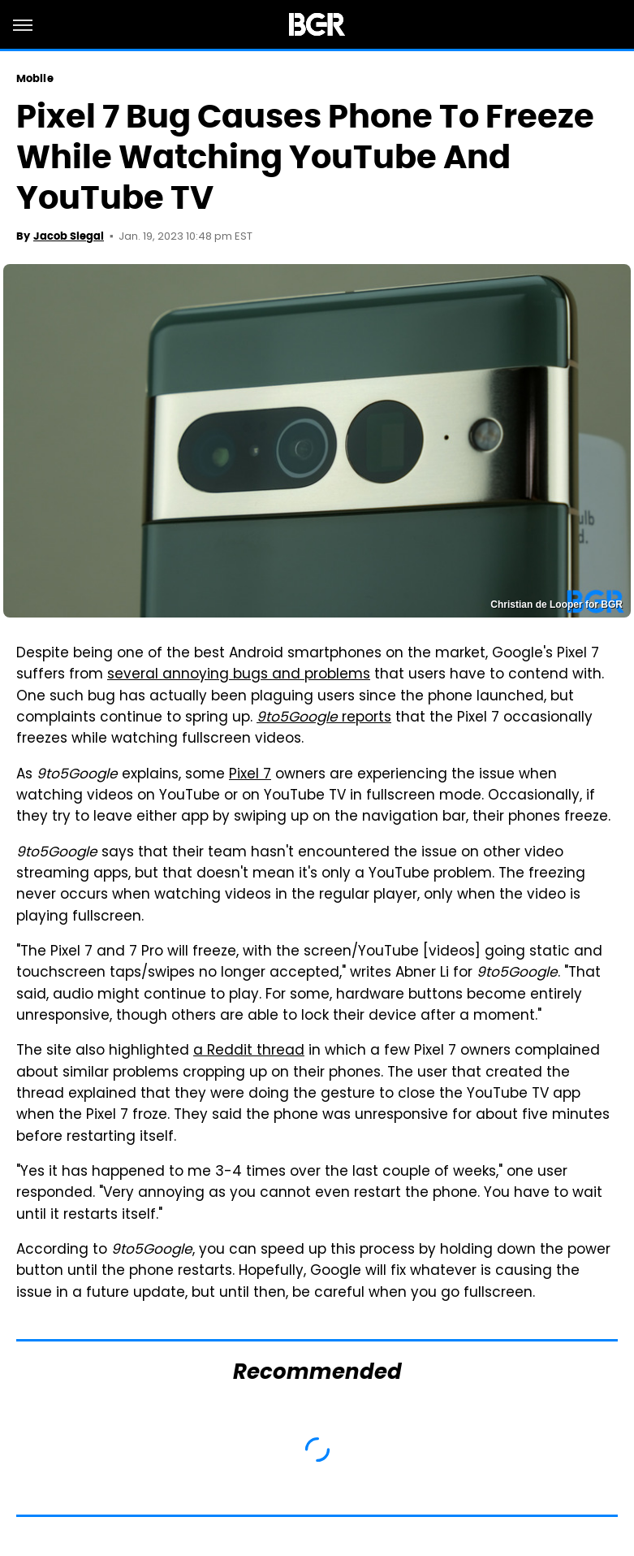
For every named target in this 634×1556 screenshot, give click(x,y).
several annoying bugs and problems (238, 675)
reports (324, 718)
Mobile (35, 78)
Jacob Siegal (68, 236)
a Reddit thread (248, 1051)
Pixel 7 (250, 775)
